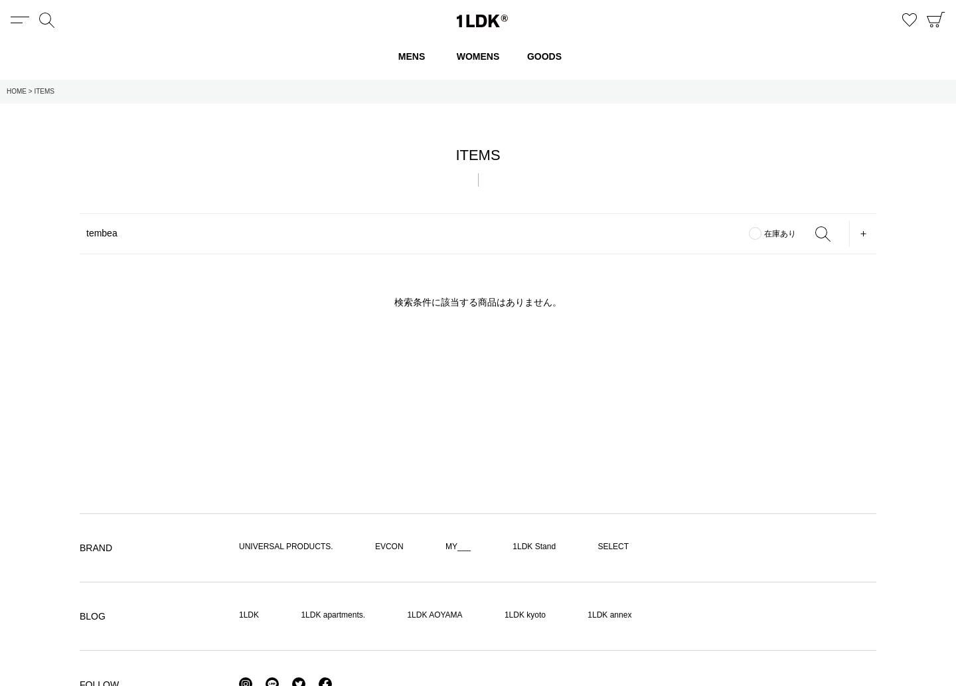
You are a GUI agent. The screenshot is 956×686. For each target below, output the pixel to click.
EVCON (389, 546)
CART (936, 20)
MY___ (458, 546)
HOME (17, 91)
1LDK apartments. (333, 615)
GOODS (544, 56)
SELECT (613, 546)
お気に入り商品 (909, 20)
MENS (411, 56)
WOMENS (478, 56)
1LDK (482, 21)
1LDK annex (609, 615)
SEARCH (822, 233)
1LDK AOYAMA (434, 615)
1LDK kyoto (525, 615)
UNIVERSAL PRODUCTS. (286, 546)
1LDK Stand (534, 546)
